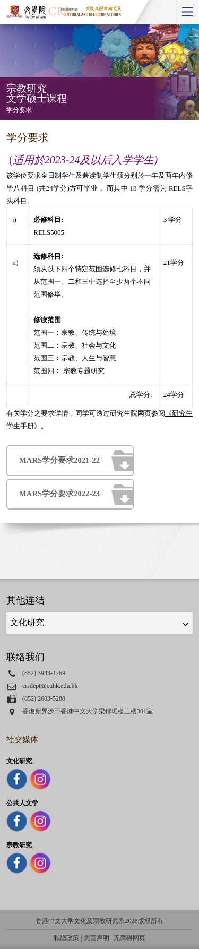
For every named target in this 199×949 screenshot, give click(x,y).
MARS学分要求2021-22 (59, 460)
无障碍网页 (129, 938)
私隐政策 (66, 938)
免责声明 (96, 938)
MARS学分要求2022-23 (59, 493)
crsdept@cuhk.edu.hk (50, 685)
